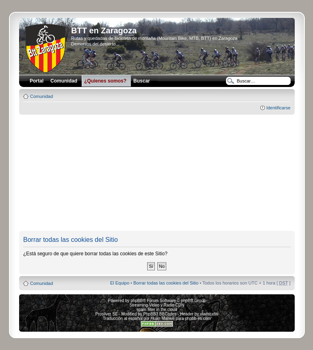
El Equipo (119, 282)
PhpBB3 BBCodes (159, 314)
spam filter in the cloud (157, 309)
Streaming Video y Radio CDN (156, 305)
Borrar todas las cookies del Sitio (165, 282)
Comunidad (41, 96)
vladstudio (209, 314)
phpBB (136, 300)
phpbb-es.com (198, 318)
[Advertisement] (165, 173)
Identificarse (278, 107)
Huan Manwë (163, 318)
